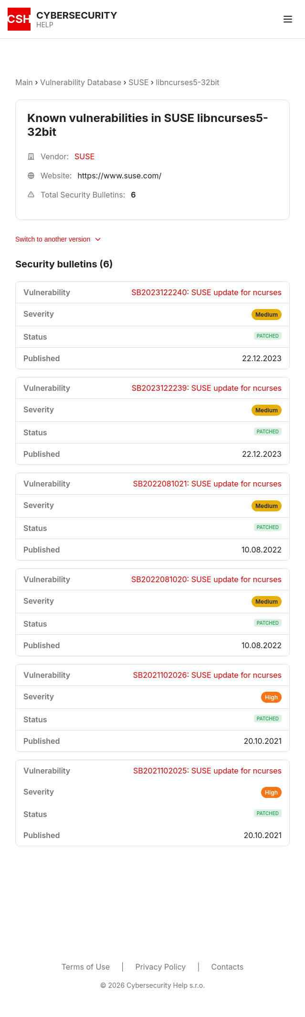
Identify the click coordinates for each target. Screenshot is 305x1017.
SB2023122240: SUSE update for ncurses (206, 292)
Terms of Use (86, 967)
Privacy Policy (160, 967)
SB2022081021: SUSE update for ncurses (207, 483)
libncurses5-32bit (187, 82)
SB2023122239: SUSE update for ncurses (207, 388)
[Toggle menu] (287, 19)
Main (24, 82)
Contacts (227, 967)
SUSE (138, 82)
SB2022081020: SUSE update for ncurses (206, 579)
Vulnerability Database (80, 82)
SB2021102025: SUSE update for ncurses (207, 770)
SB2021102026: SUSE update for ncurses (207, 675)
